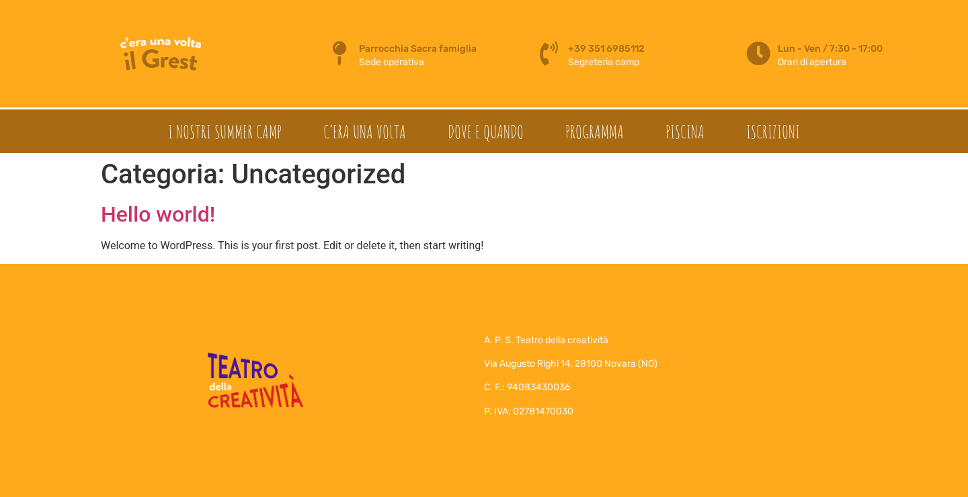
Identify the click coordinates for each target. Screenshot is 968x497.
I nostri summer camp (225, 131)
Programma (594, 131)
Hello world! (158, 214)
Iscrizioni (773, 131)
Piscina (685, 131)
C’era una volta (364, 131)
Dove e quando (486, 131)
